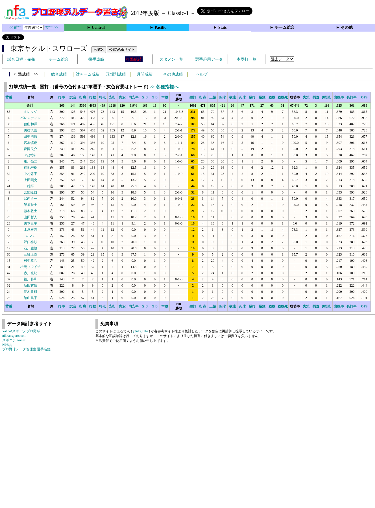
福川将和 (30, 279)
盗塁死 (283, 97)
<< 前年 (15, 27)
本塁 (164, 97)
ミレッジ (30, 112)
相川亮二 (30, 161)
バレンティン (30, 118)
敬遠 (232, 97)
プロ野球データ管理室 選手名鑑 (26, 349)
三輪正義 (30, 254)
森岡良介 (30, 149)
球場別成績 (116, 74)
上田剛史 (30, 180)
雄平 (30, 186)
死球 (242, 97)
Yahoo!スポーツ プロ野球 (21, 331)
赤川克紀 (30, 273)
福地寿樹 (30, 168)
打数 (92, 97)
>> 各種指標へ (163, 86)
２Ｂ (144, 97)
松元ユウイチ (30, 267)
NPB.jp (7, 345)
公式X (99, 49)
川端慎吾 (30, 130)
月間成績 (144, 74)
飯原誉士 (30, 205)
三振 (212, 97)
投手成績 (96, 59)
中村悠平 (30, 174)
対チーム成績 (87, 74)
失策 (306, 97)
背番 (8, 97)
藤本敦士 (30, 211)
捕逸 (316, 97)
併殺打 (327, 97)
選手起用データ (209, 59)
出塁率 (339, 97)
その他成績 (173, 74)
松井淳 (30, 155)
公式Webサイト (122, 49)
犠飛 (262, 97)
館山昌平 (30, 298)
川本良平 (30, 223)
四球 (222, 97)
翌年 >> (51, 27)
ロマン (30, 236)
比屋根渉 (30, 230)
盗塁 (272, 97)
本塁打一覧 (246, 59)
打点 (202, 97)
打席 (82, 97)
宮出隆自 (30, 192)
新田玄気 (30, 285)
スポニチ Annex (14, 340)
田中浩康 (30, 136)
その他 (347, 27)
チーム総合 (285, 27)
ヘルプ (202, 74)
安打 (112, 97)
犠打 (252, 97)
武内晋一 (30, 199)
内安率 (133, 97)
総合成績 (59, 74)
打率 (61, 97)
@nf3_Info (140, 331)
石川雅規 (30, 248)
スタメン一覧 (171, 59)
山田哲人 (30, 217)
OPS (364, 97)
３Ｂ (154, 97)
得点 (102, 97)
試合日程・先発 (21, 59)
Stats (222, 27)
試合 (72, 97)
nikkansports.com (14, 336)
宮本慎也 (30, 143)
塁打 (192, 97)
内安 (122, 97)
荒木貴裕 (30, 292)
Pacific (160, 27)
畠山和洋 (30, 124)
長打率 (351, 97)
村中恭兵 (30, 261)
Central (98, 27)
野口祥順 (30, 242)
